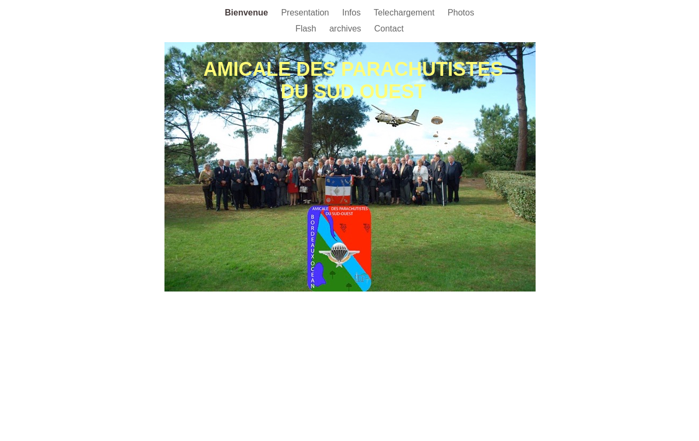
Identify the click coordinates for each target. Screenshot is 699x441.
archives (346, 28)
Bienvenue (247, 12)
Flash (307, 28)
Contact (389, 28)
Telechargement (405, 12)
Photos (460, 12)
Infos (352, 12)
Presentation (306, 12)
